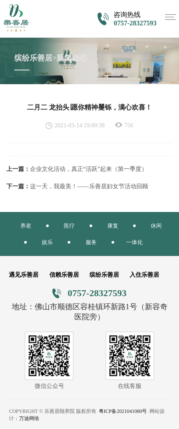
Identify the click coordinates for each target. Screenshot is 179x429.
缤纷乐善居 (104, 275)
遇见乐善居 (23, 275)
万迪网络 (29, 418)
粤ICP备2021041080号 (123, 411)
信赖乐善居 (64, 275)
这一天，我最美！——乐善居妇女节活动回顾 (89, 186)
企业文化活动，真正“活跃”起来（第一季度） (88, 169)
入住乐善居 (144, 275)
